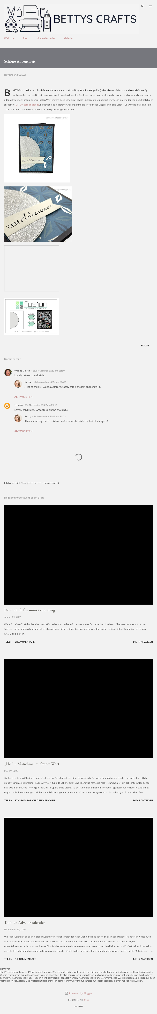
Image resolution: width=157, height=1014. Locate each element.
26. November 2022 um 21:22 (50, 381)
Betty (28, 381)
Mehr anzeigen (143, 641)
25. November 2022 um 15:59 (49, 370)
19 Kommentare (25, 958)
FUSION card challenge (26, 104)
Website (9, 38)
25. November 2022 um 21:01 (41, 404)
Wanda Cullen (22, 370)
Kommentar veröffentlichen (35, 800)
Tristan (18, 404)
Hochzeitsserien (46, 38)
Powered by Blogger (78, 993)
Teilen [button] (145, 345)
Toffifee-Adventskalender (24, 922)
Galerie (68, 38)
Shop (25, 38)
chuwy (86, 1000)
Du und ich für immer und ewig (29, 610)
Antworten (23, 396)
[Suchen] (143, 6)
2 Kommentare (25, 641)
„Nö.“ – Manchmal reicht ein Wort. (32, 763)
